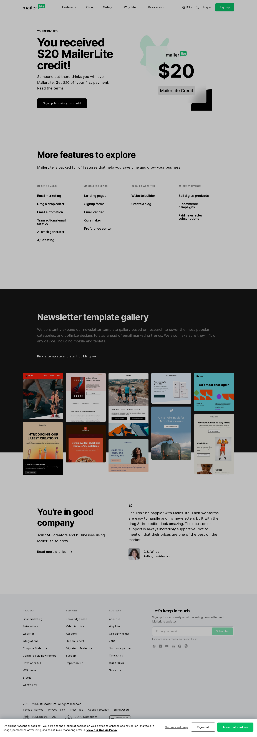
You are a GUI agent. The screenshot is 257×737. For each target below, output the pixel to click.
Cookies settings (176, 727)
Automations (31, 626)
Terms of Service (33, 709)
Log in (207, 7)
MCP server (30, 670)
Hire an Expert (75, 641)
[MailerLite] (34, 6)
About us (114, 619)
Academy (72, 633)
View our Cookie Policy (101, 730)
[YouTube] (167, 646)
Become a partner (120, 648)
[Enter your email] (193, 631)
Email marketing (32, 619)
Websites (28, 633)
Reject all (203, 727)
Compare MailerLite (35, 648)
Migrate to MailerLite (79, 648)
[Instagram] (180, 646)
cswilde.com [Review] (162, 556)
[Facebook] (154, 646)
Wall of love (116, 662)
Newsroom (115, 670)
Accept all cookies (235, 727)
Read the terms (50, 88)
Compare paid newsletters (39, 655)
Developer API (32, 662)
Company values (119, 633)
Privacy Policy (190, 639)
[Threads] (186, 646)
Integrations (30, 641)
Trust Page (76, 709)
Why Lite (114, 626)
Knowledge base (76, 619)
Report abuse (74, 662)
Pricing (90, 7)
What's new (30, 684)
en (187, 7)
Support (71, 655)
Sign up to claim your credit (62, 103)
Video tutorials (75, 626)
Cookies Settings (98, 709)
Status (27, 677)
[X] (160, 646)
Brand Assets (121, 709)
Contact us (116, 655)
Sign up (225, 7)
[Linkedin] (173, 646)
